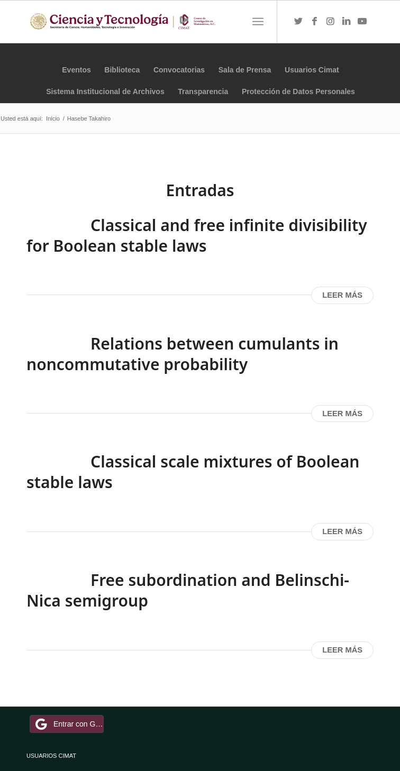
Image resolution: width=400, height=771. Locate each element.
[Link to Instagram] (330, 22)
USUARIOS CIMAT (51, 755)
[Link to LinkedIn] (346, 22)
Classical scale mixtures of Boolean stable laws (192, 472)
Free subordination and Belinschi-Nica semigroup (187, 590)
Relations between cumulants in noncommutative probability (182, 354)
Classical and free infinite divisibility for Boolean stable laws (196, 235)
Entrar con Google (68, 723)
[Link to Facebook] (314, 22)
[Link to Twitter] (298, 22)
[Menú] (257, 21)
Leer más (342, 295)
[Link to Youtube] (362, 22)
